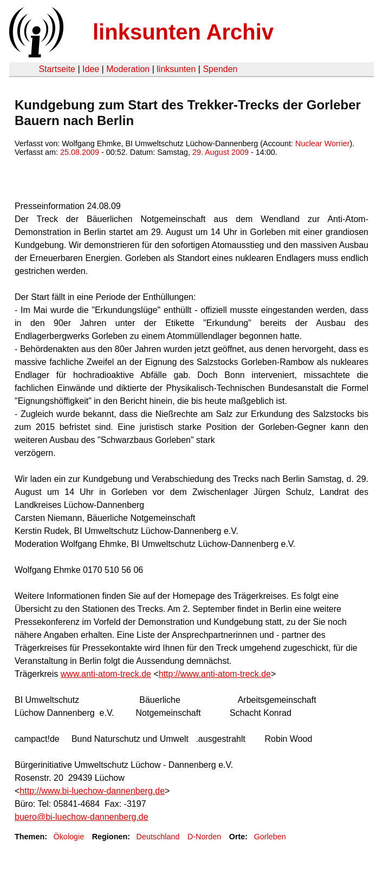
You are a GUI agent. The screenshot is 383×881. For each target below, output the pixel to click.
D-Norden (204, 836)
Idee (90, 69)
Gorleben (270, 836)
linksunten (176, 69)
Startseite (56, 69)
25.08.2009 (79, 152)
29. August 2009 (220, 152)
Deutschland (158, 836)
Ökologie (68, 836)
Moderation (128, 69)
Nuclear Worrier (322, 143)
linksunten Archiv (183, 32)
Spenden (220, 69)
